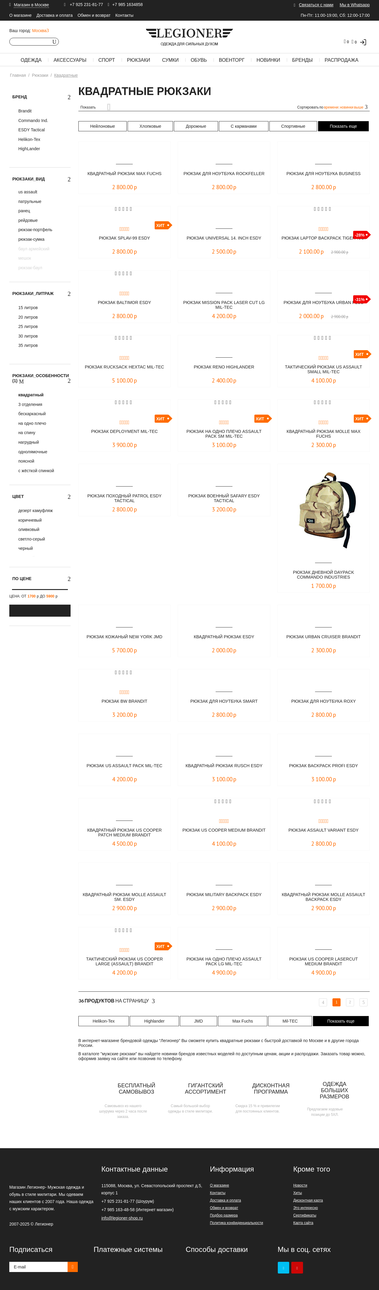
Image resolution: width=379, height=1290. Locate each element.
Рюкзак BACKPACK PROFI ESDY (323, 765)
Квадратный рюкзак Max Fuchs (124, 173)
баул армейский (33, 248)
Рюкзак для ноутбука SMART (224, 701)
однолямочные (32, 451)
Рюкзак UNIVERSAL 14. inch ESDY (224, 238)
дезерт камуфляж (35, 510)
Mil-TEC (290, 1021)
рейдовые (27, 220)
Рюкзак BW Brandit (124, 701)
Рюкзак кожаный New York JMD (124, 636)
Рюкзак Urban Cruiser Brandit (323, 636)
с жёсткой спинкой (35, 470)
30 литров (27, 336)
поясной (25, 461)
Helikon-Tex (28, 139)
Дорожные (196, 126)
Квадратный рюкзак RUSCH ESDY (224, 768)
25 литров (27, 326)
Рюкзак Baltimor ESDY (124, 302)
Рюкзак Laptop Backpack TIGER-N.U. (323, 241)
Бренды (302, 60)
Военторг (232, 60)
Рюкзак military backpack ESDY (224, 894)
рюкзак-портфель (34, 229)
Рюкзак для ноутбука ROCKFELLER (224, 176)
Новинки (268, 60)
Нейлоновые (102, 126)
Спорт (107, 60)
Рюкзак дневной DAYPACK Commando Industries (323, 575)
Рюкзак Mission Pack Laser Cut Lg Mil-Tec (224, 305)
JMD (198, 1021)
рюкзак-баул (29, 267)
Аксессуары (69, 60)
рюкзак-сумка (30, 239)
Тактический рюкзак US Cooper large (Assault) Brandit (124, 962)
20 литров (27, 317)
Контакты (124, 15)
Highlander (154, 1021)
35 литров (27, 345)
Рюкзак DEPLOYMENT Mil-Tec (124, 431)
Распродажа (341, 60)
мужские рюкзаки (119, 1053)
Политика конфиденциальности (236, 1223)
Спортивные (293, 126)
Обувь (199, 60)
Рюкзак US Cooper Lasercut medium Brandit (323, 962)
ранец (23, 210)
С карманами (243, 126)
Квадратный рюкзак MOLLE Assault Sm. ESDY (124, 897)
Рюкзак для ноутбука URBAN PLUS (323, 305)
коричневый (29, 520)
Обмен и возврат (94, 15)
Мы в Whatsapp (355, 4)
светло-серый (31, 539)
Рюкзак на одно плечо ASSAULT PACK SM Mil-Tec (224, 434)
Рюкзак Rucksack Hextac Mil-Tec (124, 370)
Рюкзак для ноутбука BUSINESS (323, 173)
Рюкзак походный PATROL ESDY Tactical (124, 498)
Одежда (31, 60)
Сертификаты (304, 1215)
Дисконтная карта (308, 1200)
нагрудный (28, 442)
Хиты (297, 1193)
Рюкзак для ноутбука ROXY (323, 701)
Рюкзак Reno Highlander (224, 367)
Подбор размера (224, 1215)
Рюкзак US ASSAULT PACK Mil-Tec (124, 765)
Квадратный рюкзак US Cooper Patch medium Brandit (124, 833)
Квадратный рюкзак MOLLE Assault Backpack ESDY (323, 897)
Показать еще (343, 126)
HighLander (28, 148)
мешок (24, 258)
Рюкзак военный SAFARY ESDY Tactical (224, 498)
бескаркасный (31, 413)
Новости (300, 1185)
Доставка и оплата (54, 15)
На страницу (116, 1001)
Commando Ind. (32, 120)
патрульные (29, 201)
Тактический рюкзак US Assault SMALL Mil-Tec (323, 370)
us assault (27, 191)
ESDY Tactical (31, 129)
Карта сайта (303, 1223)
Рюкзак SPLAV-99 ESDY (124, 238)
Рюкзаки (138, 60)
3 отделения (29, 404)
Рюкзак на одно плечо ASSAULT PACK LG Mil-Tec (224, 962)
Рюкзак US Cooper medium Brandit (224, 833)
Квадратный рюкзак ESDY (224, 636)
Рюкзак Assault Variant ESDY (323, 830)
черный (25, 548)
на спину (26, 432)
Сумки (170, 60)
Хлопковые (150, 126)
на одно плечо (31, 423)
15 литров (27, 307)
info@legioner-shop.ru (122, 1218)
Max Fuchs (242, 1021)
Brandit (24, 111)
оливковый (28, 529)
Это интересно (305, 1208)
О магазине (20, 15)
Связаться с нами (316, 4)
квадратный (30, 394)
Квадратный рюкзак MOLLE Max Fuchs (323, 434)
